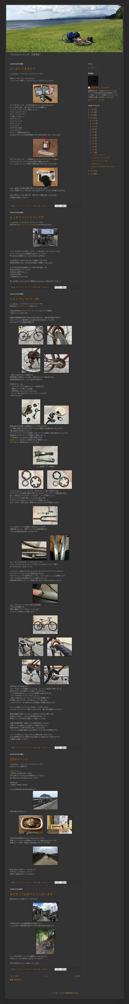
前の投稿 (77, 976)
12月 (94, 120)
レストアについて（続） (25, 298)
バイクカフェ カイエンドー (100, 87)
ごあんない (93, 67)
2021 (92, 109)
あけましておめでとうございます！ (32, 894)
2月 (93, 149)
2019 (92, 115)
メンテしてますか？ (22, 68)
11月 (94, 123)
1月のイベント (19, 759)
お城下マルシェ (15, 771)
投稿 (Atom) (18, 980)
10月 (94, 126)
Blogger (75, 993)
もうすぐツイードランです (27, 217)
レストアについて (22, 306)
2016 (92, 174)
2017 (92, 171)
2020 (92, 112)
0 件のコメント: (47, 206)
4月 (93, 144)
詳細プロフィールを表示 (96, 100)
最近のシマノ (15, 440)
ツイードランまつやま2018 (29, 225)
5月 (93, 141)
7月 (93, 135)
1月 (93, 152)
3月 (93, 146)
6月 (93, 138)
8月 (93, 132)
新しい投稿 (14, 976)
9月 (93, 129)
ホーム (46, 976)
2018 (92, 118)
